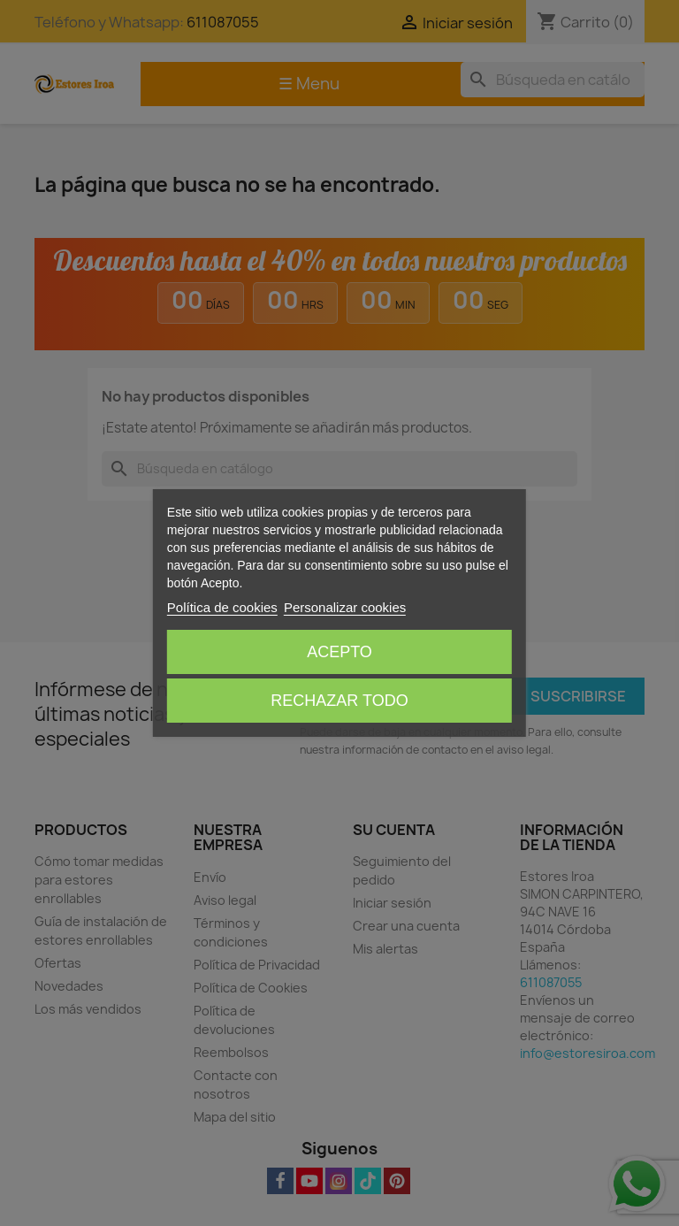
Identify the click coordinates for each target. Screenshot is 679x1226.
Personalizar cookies (345, 607)
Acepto (339, 652)
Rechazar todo (339, 700)
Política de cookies (222, 607)
